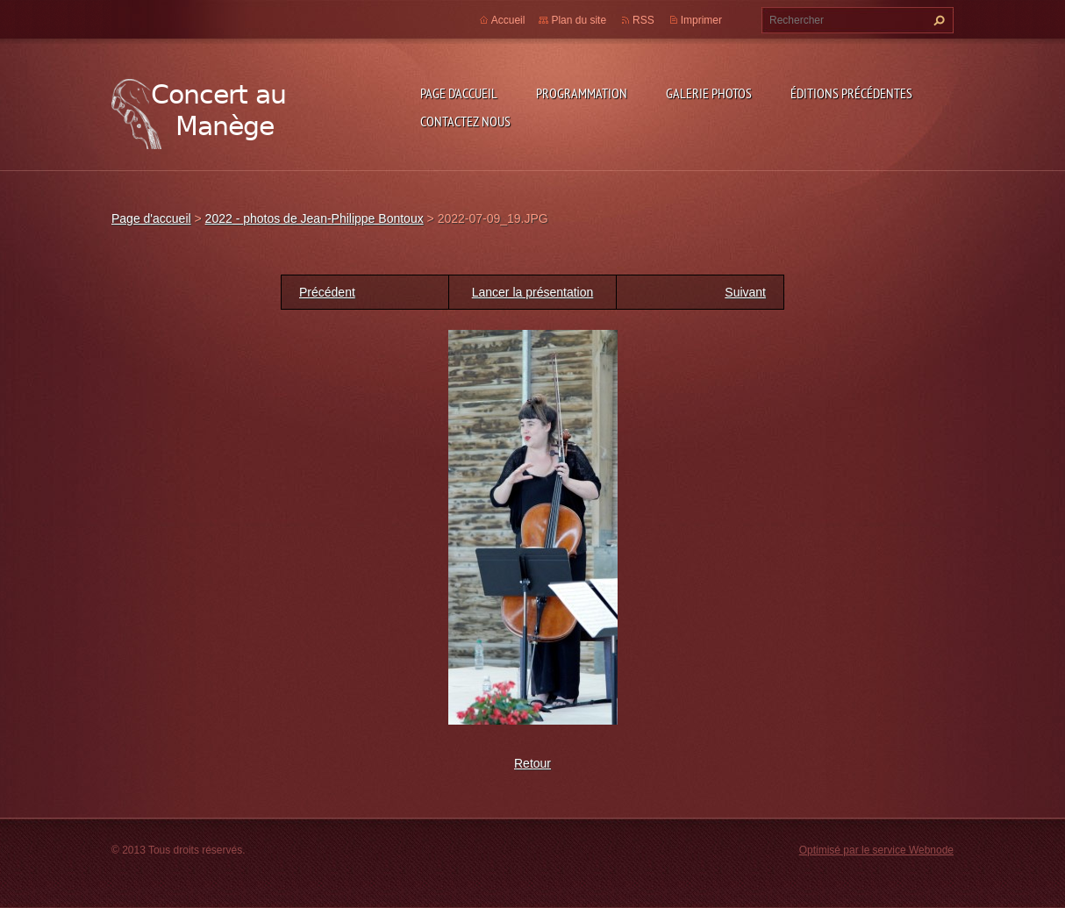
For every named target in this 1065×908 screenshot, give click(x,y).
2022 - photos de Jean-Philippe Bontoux (314, 218)
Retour (532, 763)
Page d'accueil (458, 93)
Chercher (937, 20)
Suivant (745, 292)
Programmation (581, 93)
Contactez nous (465, 121)
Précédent (327, 292)
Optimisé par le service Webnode (876, 850)
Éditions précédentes (851, 93)
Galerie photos (709, 93)
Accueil (508, 20)
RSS (643, 20)
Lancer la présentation (533, 292)
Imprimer (701, 20)
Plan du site (578, 20)
